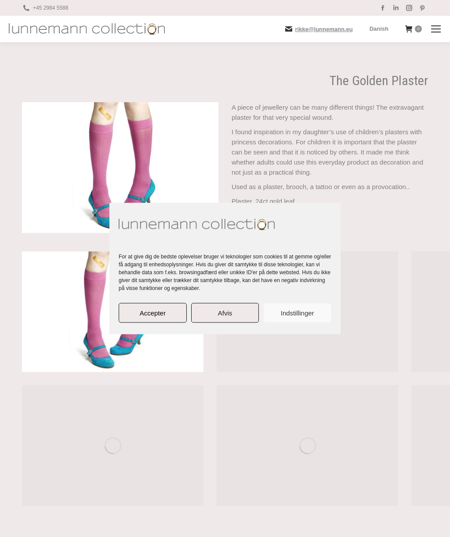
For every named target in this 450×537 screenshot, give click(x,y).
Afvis (225, 312)
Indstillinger (297, 312)
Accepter (153, 312)
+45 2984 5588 (50, 8)
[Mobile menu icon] (436, 29)
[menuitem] (379, 28)
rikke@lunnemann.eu (324, 29)
